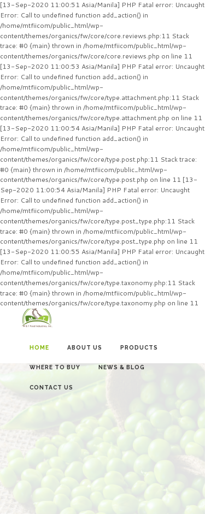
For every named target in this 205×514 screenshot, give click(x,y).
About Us (84, 347)
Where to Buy (55, 367)
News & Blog (121, 367)
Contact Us (51, 387)
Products (139, 347)
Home (39, 347)
